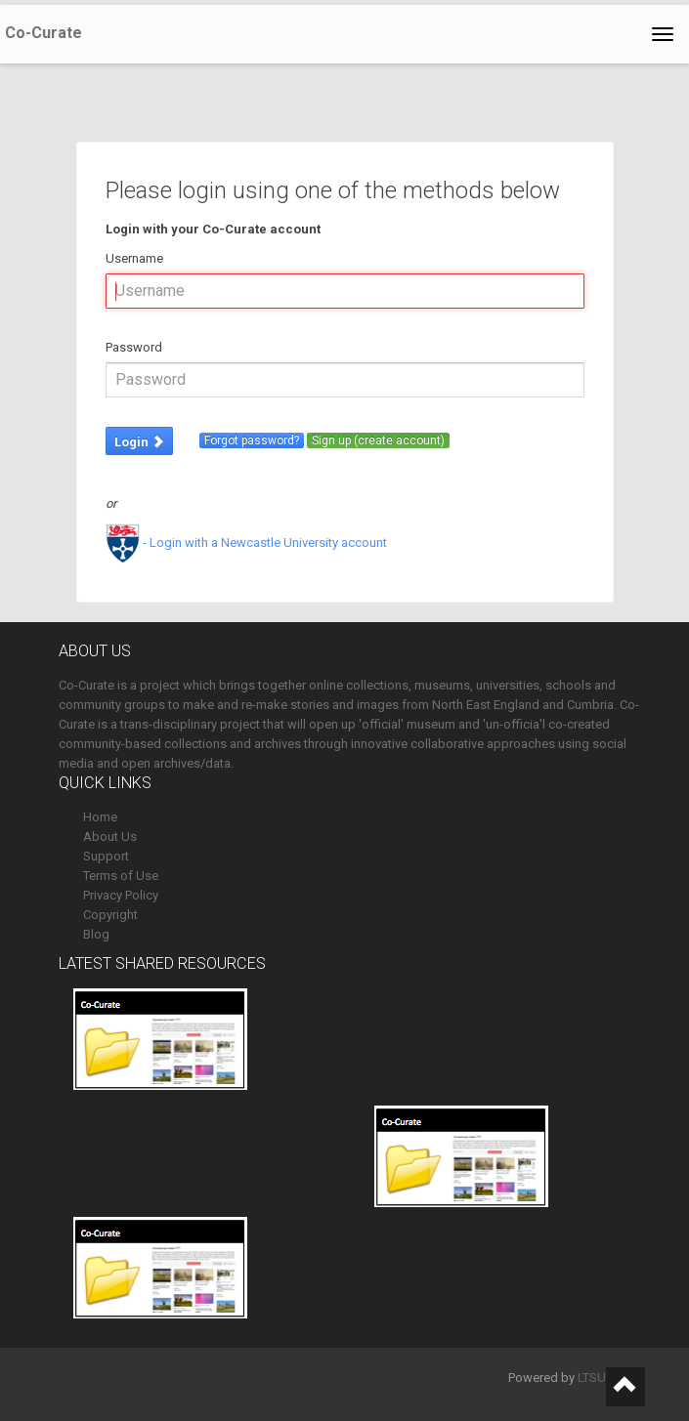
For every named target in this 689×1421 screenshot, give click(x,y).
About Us (110, 836)
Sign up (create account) (378, 440)
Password (134, 347)
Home (100, 817)
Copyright (110, 914)
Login (139, 442)
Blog (96, 934)
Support (106, 856)
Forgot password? (251, 440)
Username (134, 258)
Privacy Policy (120, 895)
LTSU (592, 1377)
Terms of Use (120, 875)
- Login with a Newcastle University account (246, 542)
